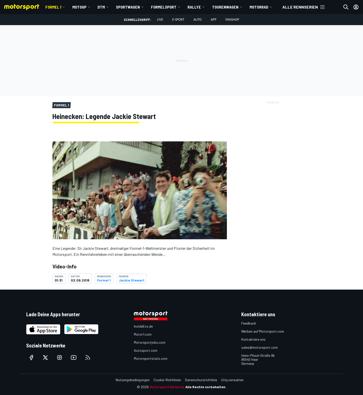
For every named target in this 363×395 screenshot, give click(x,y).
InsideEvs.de (143, 326)
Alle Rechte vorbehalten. (205, 387)
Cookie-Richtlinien (167, 380)
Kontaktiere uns (253, 339)
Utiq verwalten (232, 380)
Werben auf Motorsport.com (262, 331)
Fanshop (232, 19)
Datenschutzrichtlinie (201, 380)
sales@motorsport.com (259, 347)
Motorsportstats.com (150, 358)
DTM (101, 7)
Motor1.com (143, 334)
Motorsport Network (167, 387)
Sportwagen (128, 7)
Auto (197, 19)
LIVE (160, 19)
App (214, 19)
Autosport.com (145, 350)
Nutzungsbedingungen (132, 380)
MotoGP (79, 7)
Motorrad (259, 7)
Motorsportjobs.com (149, 342)
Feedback (248, 323)
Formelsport (163, 7)
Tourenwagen (225, 7)
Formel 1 (53, 7)
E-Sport (178, 19)
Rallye (194, 7)
